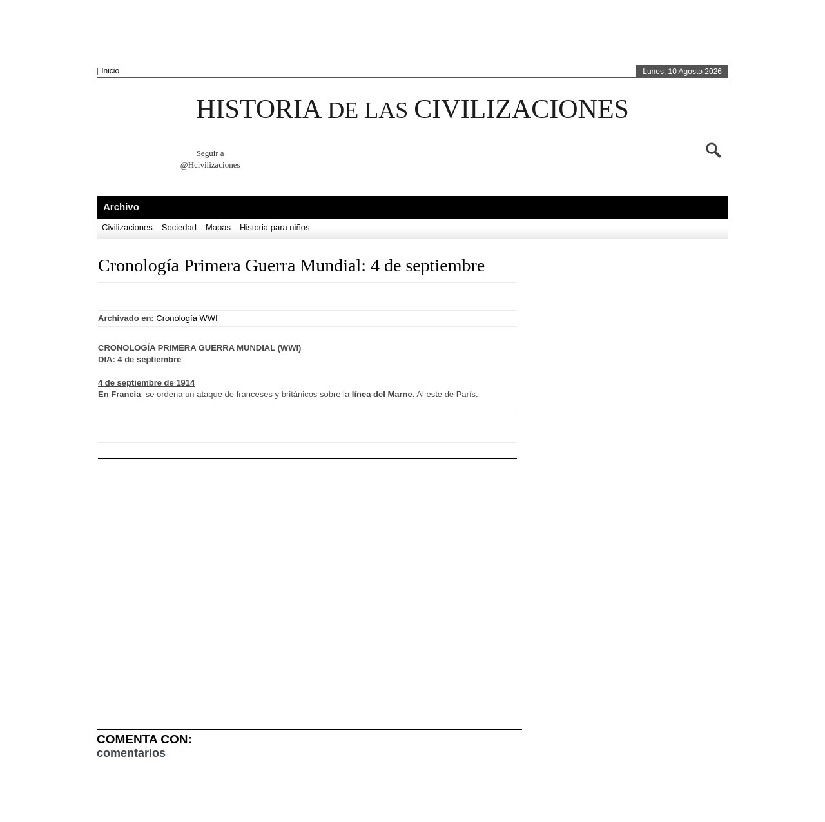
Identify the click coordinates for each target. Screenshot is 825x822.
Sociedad (179, 227)
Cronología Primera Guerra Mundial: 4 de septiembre (291, 265)
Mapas (218, 227)
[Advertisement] (409, 33)
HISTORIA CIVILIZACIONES (412, 109)
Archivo (121, 206)
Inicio (110, 70)
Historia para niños (274, 227)
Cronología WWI (186, 318)
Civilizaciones (127, 227)
